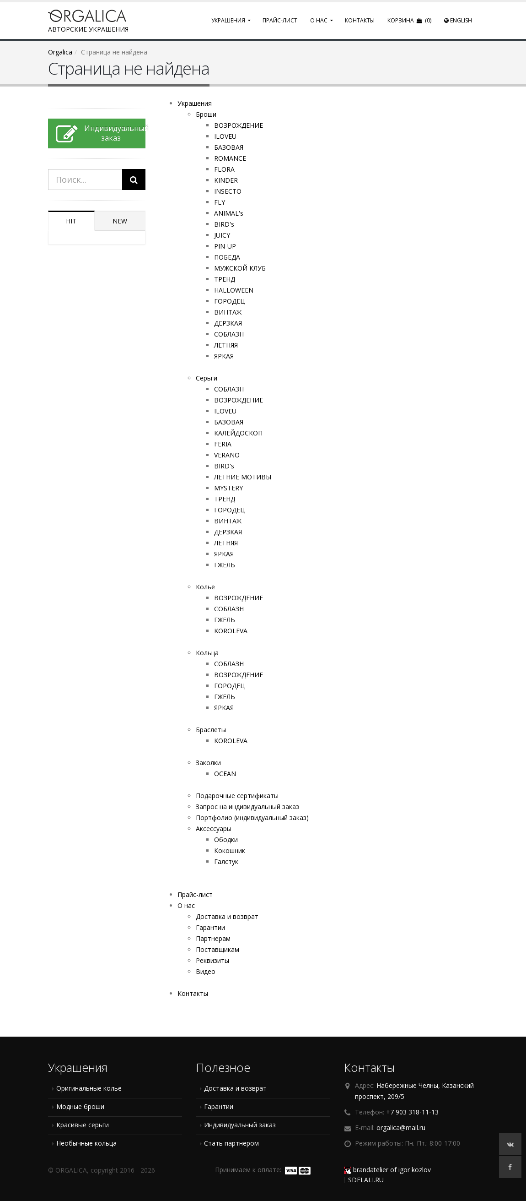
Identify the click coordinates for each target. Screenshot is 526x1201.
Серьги (206, 378)
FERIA (222, 444)
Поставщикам (217, 949)
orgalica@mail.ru (400, 1127)
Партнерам (213, 938)
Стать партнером (231, 1143)
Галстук (226, 861)
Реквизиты (212, 960)
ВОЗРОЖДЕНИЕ (238, 125)
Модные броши (80, 1106)
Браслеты (211, 729)
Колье (205, 586)
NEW (120, 221)
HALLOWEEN (233, 290)
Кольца (207, 652)
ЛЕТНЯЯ (226, 345)
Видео (205, 971)
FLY (219, 202)
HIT (71, 221)
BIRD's (224, 224)
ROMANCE (230, 158)
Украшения (228, 20)
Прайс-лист (280, 20)
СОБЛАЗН (229, 334)
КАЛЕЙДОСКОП (238, 433)
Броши (206, 114)
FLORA (224, 169)
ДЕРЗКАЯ (228, 323)
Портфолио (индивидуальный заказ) (252, 817)
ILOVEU (225, 136)
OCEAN (225, 773)
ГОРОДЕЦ (229, 301)
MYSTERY (228, 488)
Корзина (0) (409, 20)
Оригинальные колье (89, 1088)
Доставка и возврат (227, 916)
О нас (318, 20)
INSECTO (228, 191)
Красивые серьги (82, 1124)
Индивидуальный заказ (240, 1124)
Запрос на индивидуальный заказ (247, 806)
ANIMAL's (228, 213)
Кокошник (229, 850)
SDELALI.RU (366, 1179)
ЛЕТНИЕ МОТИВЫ (242, 477)
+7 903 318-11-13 (412, 1112)
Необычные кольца (86, 1143)
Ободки (226, 839)
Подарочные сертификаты (237, 795)
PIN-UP (225, 246)
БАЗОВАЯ (228, 147)
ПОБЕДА (227, 257)
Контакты (360, 20)
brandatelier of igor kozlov (387, 1169)
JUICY (222, 235)
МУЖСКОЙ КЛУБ (240, 268)
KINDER (226, 180)
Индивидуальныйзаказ (100, 134)
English (458, 20)
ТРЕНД (224, 279)
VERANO (227, 455)
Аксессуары (213, 828)
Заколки (208, 762)
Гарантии (210, 927)
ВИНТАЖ (228, 312)
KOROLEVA (230, 630)
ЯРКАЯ (224, 356)
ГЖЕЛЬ (224, 564)
